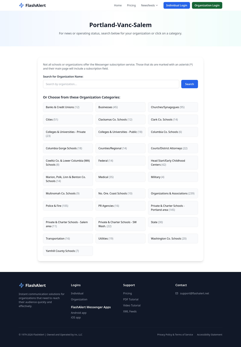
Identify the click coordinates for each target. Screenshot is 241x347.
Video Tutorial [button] (132, 305)
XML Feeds (130, 311)
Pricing (131, 5)
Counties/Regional (112, 148)
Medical (105, 177)
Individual (77, 293)
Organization (79, 299)
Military (157, 177)
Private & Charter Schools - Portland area (167, 208)
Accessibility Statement (209, 334)
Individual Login (176, 5)
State (157, 222)
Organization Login (207, 5)
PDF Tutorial (130, 299)
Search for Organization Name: (63, 76)
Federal (105, 160)
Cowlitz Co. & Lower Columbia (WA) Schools (68, 162)
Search (189, 84)
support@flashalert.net (194, 293)
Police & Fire (57, 206)
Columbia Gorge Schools (64, 148)
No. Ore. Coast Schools (115, 193)
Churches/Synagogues (167, 107)
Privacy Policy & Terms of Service (175, 334)
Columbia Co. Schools (166, 132)
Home (118, 5)
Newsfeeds (149, 5)
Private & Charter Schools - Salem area (67, 224)
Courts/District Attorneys (169, 148)
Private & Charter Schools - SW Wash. (117, 224)
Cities (52, 119)
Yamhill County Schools (62, 251)
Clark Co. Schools (164, 119)
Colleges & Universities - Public (120, 132)
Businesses (108, 107)
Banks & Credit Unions (62, 107)
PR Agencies (108, 206)
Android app (79, 313)
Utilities (105, 238)
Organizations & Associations (172, 193)
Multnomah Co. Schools (62, 193)
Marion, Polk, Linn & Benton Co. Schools (66, 179)
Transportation (58, 238)
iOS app (76, 317)
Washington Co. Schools (168, 238)
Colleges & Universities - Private (66, 134)
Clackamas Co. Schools (115, 119)
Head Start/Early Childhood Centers (168, 162)
